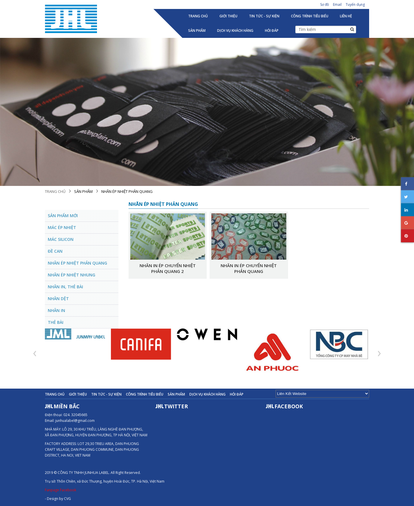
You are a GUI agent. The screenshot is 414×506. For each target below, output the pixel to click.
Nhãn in (56, 310)
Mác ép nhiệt (62, 227)
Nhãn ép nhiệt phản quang (127, 191)
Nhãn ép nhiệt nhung (71, 275)
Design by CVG (59, 498)
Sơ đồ (324, 4)
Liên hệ (346, 16)
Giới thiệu (228, 16)
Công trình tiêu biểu (309, 16)
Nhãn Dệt (58, 298)
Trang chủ (198, 16)
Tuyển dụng (355, 4)
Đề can (55, 251)
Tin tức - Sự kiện (264, 16)
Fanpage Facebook (60, 489)
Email (337, 4)
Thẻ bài (55, 322)
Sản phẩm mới (63, 215)
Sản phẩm (197, 30)
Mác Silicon (61, 239)
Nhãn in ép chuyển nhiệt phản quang (249, 268)
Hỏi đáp (272, 30)
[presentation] (34, 352)
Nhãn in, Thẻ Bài (65, 286)
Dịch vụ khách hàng (235, 30)
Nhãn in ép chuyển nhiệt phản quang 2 (168, 268)
